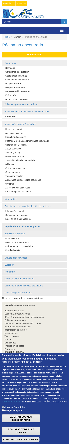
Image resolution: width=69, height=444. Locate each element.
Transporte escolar (14, 176)
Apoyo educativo (13, 148)
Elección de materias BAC (17, 242)
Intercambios (10, 199)
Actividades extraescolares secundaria (23, 180)
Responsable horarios (15, 87)
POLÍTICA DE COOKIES (12, 409)
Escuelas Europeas (14, 310)
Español (8, 3)
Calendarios (11, 116)
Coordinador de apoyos (16, 76)
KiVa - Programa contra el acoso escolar (24, 317)
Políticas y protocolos (15, 320)
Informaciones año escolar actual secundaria (27, 111)
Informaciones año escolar (17, 326)
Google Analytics (13, 418)
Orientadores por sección (17, 79)
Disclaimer (9, 349)
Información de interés (15, 329)
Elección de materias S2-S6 (18, 219)
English (21, 3)
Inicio (7, 37)
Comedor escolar (13, 172)
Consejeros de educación (17, 72)
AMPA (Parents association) (18, 188)
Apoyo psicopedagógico (16, 99)
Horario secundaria (14, 129)
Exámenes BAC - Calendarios (19, 246)
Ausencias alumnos (14, 133)
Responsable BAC (13, 83)
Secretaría (10, 68)
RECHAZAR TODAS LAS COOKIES (21, 438)
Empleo (8, 339)
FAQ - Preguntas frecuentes (18, 191)
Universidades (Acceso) (16, 257)
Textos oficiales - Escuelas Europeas (22, 323)
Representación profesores (17, 91)
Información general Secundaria (20, 124)
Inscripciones (11, 333)
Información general (14, 211)
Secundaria (10, 63)
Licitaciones (10, 342)
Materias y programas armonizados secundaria (27, 141)
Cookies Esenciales (14, 414)
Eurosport (9, 264)
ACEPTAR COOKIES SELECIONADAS (21, 426)
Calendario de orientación (17, 215)
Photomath (9, 271)
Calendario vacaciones (16, 168)
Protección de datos (14, 346)
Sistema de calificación (16, 145)
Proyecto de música (14, 156)
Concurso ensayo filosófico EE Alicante (23, 285)
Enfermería (10, 95)
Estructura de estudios (15, 137)
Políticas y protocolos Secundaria (21, 104)
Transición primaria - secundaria (20, 160)
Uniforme (9, 184)
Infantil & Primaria (13, 357)
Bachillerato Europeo (15, 233)
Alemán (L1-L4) (12, 152)
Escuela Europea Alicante (17, 313)
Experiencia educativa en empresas (22, 226)
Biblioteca (9, 164)
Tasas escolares (12, 336)
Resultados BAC (13, 250)
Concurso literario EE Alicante (19, 278)
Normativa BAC (12, 238)
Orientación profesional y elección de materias (28, 206)
